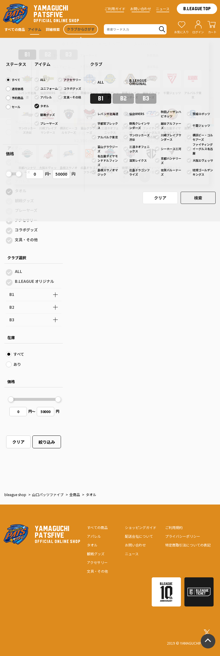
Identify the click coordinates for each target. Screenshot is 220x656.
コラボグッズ (26, 229)
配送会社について (139, 536)
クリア (18, 442)
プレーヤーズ (26, 210)
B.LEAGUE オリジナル (34, 281)
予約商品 (22, 122)
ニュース (163, 8)
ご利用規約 (174, 527)
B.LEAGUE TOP (197, 8)
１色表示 (98, 70)
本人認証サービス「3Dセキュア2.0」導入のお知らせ (110, 44)
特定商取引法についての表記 (188, 544)
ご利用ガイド (114, 8)
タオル (20, 190)
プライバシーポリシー (182, 536)
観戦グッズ (24, 200)
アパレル (22, 181)
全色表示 (67, 70)
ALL (18, 161)
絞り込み (47, 442)
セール (20, 132)
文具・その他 (26, 239)
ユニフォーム (26, 171)
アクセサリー (26, 220)
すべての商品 (97, 527)
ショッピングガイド (140, 527)
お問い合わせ (140, 8)
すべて (20, 101)
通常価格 (22, 111)
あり (17, 364)
